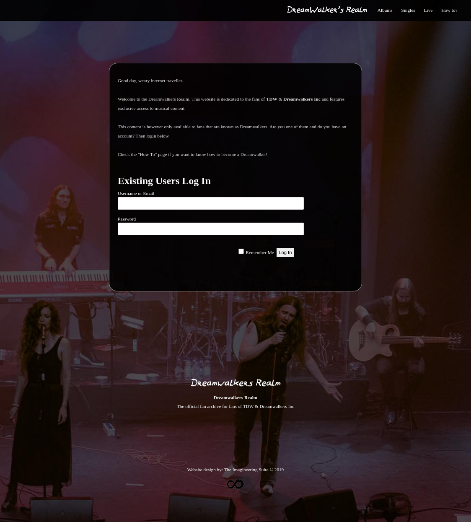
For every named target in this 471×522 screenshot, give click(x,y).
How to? (449, 10)
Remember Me (260, 252)
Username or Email (136, 193)
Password (127, 218)
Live (428, 10)
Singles (408, 10)
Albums (385, 10)
